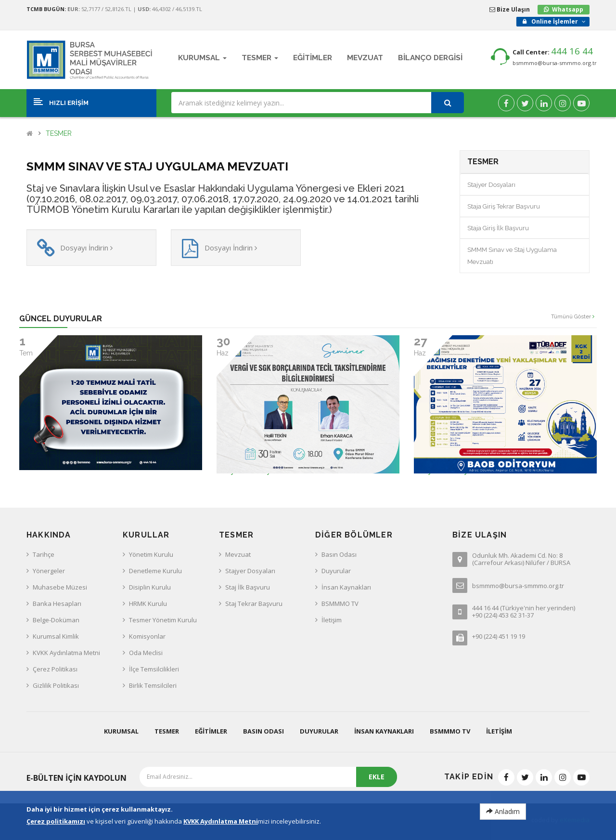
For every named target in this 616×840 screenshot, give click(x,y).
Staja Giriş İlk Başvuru (498, 228)
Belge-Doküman (56, 620)
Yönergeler (49, 570)
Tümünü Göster (572, 316)
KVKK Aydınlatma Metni (66, 652)
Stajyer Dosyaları (491, 184)
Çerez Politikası (55, 669)
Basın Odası (339, 554)
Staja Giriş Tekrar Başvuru (503, 206)
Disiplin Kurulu (150, 587)
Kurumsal (121, 731)
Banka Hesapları (57, 603)
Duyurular (336, 570)
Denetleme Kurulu (155, 570)
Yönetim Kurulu (151, 554)
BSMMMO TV (340, 603)
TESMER (59, 134)
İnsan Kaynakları (346, 587)
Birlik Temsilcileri (153, 685)
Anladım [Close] (503, 811)
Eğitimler (211, 731)
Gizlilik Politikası (56, 685)
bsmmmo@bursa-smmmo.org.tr (555, 62)
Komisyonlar (147, 636)
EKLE (377, 776)
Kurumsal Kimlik (56, 636)
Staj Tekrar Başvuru (253, 603)
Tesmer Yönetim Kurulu (163, 620)
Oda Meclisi (146, 652)
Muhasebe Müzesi (60, 587)
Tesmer (166, 731)
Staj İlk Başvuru (247, 587)
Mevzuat (238, 554)
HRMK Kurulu (148, 603)
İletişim (331, 620)
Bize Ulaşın (509, 9)
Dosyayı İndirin (86, 247)
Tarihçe (43, 554)
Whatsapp (567, 9)
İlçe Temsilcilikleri (154, 669)
